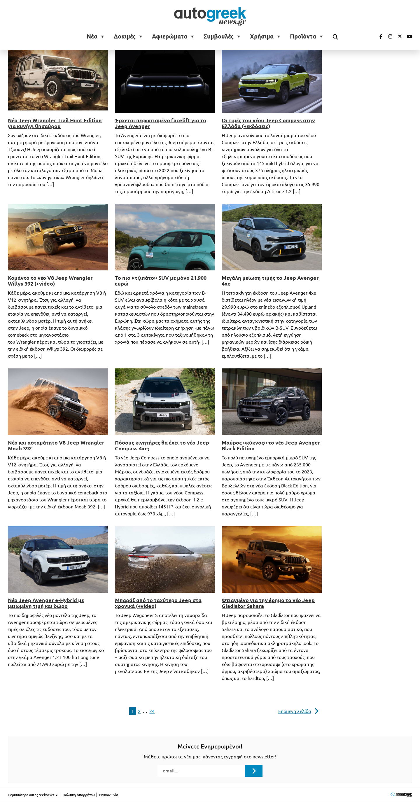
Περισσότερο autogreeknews (33, 795)
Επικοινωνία (108, 795)
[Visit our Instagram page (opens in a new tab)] (388, 36)
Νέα (92, 36)
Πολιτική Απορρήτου (79, 795)
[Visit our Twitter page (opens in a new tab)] (397, 36)
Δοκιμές (125, 36)
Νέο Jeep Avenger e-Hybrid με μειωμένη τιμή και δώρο (46, 603)
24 (152, 711)
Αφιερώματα (169, 36)
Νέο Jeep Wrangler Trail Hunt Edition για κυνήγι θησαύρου (55, 123)
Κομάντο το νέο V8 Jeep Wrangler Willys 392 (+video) (50, 280)
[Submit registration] (253, 770)
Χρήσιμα (262, 36)
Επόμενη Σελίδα (294, 711)
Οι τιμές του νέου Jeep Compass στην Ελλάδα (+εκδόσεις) (268, 123)
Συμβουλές (219, 36)
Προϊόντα (303, 36)
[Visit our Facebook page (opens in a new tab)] (378, 36)
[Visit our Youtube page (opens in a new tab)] (407, 36)
